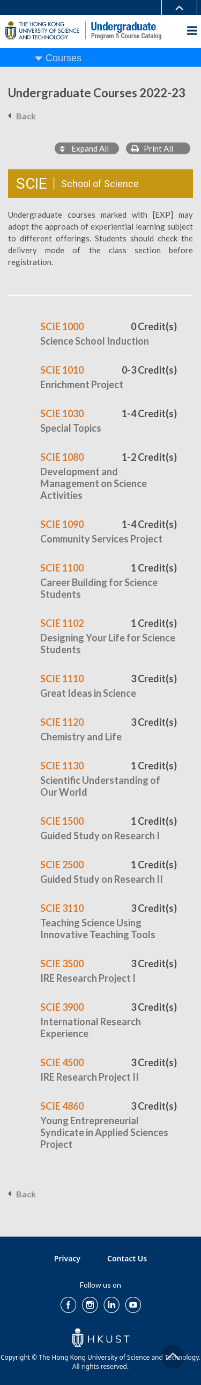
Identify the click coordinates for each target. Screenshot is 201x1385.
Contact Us (127, 1258)
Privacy (67, 1258)
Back (26, 116)
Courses (63, 58)
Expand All (84, 148)
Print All (152, 148)
